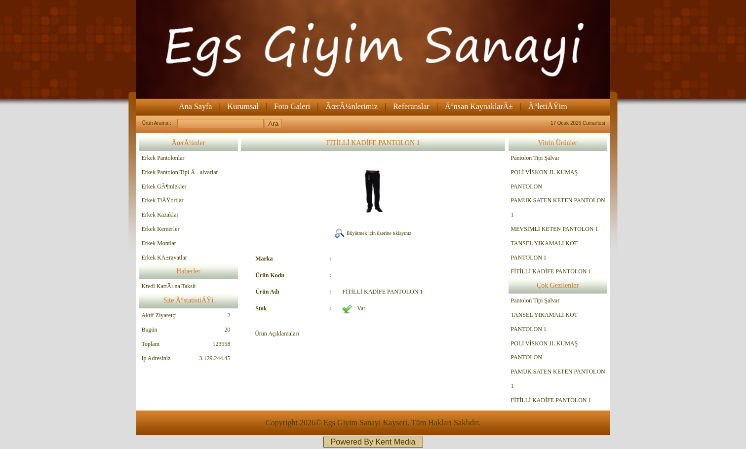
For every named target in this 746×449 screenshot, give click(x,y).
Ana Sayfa (195, 106)
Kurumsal (243, 106)
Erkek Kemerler (161, 228)
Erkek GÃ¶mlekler (164, 186)
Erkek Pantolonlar (163, 157)
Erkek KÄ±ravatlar (164, 257)
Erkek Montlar (159, 243)
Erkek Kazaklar (160, 214)
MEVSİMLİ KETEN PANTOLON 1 (554, 228)
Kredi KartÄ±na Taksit (169, 286)
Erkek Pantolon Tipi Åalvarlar (180, 172)
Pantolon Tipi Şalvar (535, 157)
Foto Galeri (292, 106)
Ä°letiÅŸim (547, 106)
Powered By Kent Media (373, 442)
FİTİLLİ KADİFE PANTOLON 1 (551, 271)
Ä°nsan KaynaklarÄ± (479, 106)
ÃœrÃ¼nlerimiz (351, 106)
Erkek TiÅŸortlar (163, 200)
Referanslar (411, 106)
